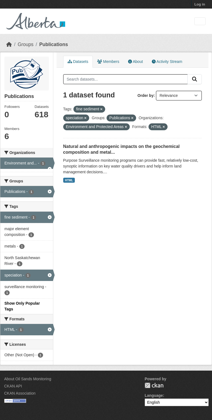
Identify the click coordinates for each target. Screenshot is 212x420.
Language (154, 395)
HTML (69, 180)
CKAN (154, 385)
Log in (199, 4)
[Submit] (194, 79)
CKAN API (13, 386)
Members (108, 61)
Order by (145, 95)
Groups (25, 44)
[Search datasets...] (125, 79)
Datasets (78, 61)
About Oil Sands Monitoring (27, 379)
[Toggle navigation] (200, 21)
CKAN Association (20, 393)
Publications (53, 44)
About (135, 61)
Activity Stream (167, 61)
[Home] (9, 44)
